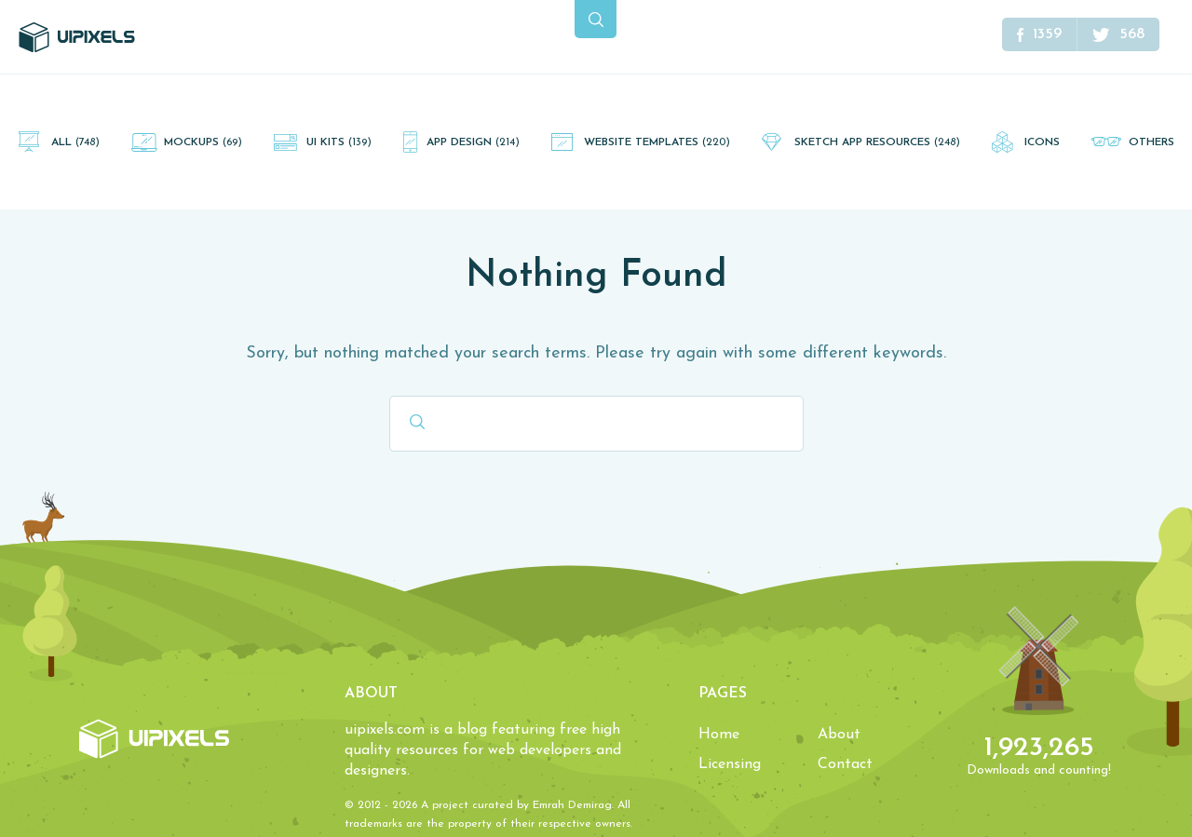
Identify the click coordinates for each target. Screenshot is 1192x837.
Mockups (203, 142)
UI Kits (339, 142)
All (75, 142)
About (839, 734)
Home (718, 734)
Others (1151, 142)
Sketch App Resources (877, 142)
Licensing (729, 764)
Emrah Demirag (572, 805)
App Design (473, 142)
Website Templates (657, 142)
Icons (1042, 142)
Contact (845, 764)
